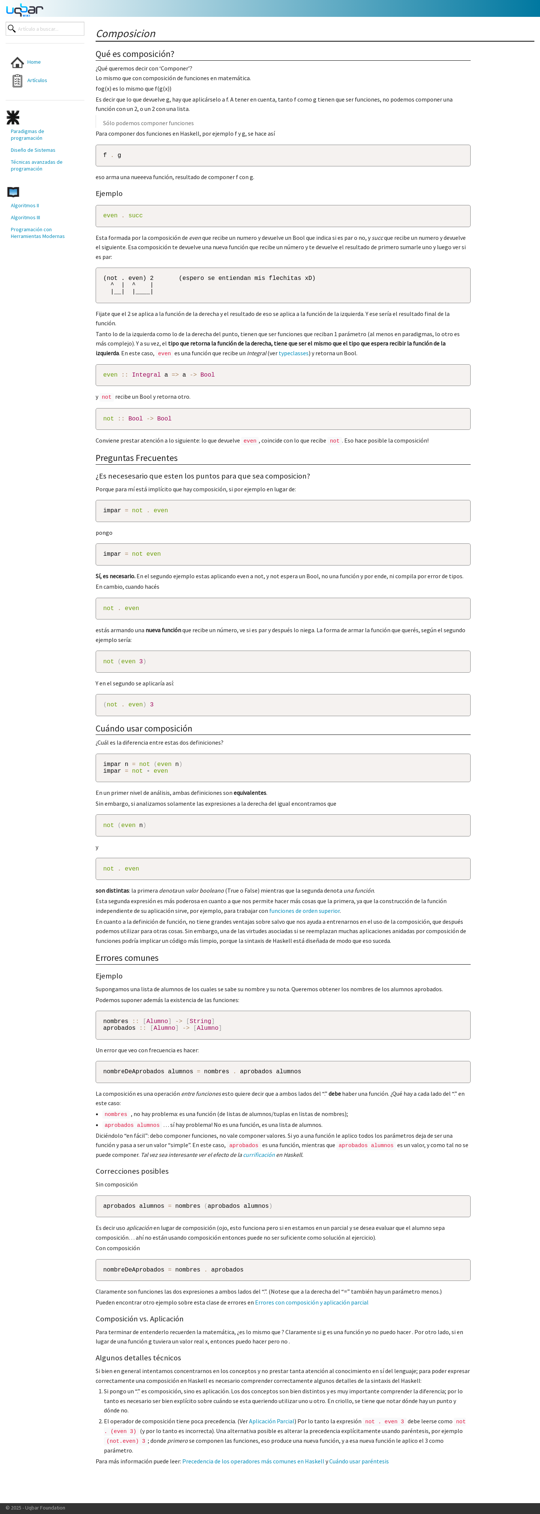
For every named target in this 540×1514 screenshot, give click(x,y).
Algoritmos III (25, 217)
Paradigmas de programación (27, 134)
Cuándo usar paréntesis (359, 1491)
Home (26, 62)
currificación (259, 1182)
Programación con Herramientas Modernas (38, 232)
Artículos (29, 80)
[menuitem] (38, 62)
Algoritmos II (25, 205)
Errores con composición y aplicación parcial (312, 1332)
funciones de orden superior (304, 934)
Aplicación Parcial (271, 1451)
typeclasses (294, 360)
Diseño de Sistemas (33, 150)
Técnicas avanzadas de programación (37, 165)
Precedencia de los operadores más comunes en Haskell (253, 1491)
